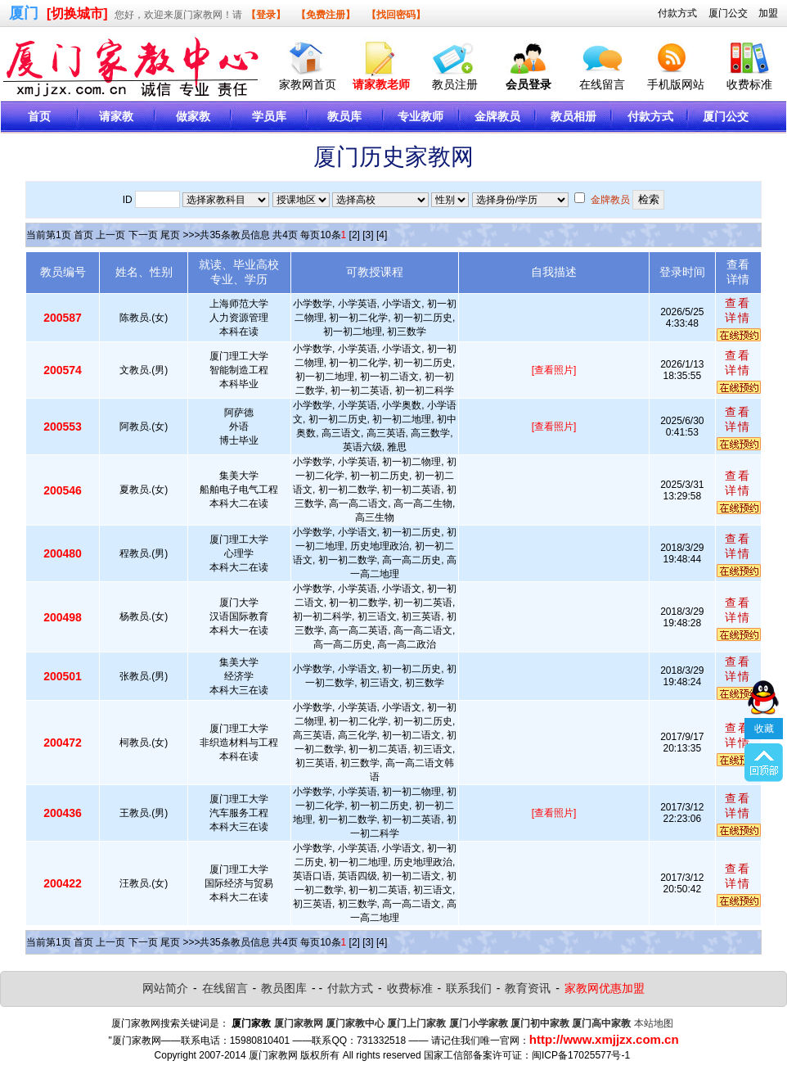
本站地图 (653, 1023)
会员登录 (528, 84)
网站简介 (165, 988)
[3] (367, 235)
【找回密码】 (396, 14)
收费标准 (749, 84)
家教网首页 (307, 84)
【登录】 (266, 14)
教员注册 (455, 84)
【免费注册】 (325, 14)
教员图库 (284, 988)
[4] (381, 235)
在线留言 (602, 84)
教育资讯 (528, 988)
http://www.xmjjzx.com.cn (604, 1039)
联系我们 (469, 988)
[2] (354, 235)
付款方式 (677, 13)
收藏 (764, 682)
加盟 (768, 13)
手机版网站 (675, 84)
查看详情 (738, 310)
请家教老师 (381, 84)
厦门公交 (728, 13)
